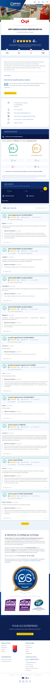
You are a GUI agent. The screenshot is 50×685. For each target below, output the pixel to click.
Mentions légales (11, 674)
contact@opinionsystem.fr (31, 662)
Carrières (3, 649)
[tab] (27, 659)
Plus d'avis (25, 523)
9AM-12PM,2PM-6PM (28, 119)
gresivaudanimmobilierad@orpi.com (22, 113)
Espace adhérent (29, 653)
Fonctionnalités (29, 647)
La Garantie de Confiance (6, 661)
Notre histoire (4, 645)
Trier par (40, 208)
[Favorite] (45, 188)
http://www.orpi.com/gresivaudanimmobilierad (24, 116)
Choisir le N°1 (28, 645)
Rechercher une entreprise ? (6, 659)
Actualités (3, 651)
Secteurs (27, 651)
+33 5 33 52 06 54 (29, 664)
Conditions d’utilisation (19, 674)
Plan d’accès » (28, 670)
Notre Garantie (4, 647)
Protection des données (28, 674)
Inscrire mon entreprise (25, 634)
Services (27, 649)
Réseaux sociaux (18, 122)
